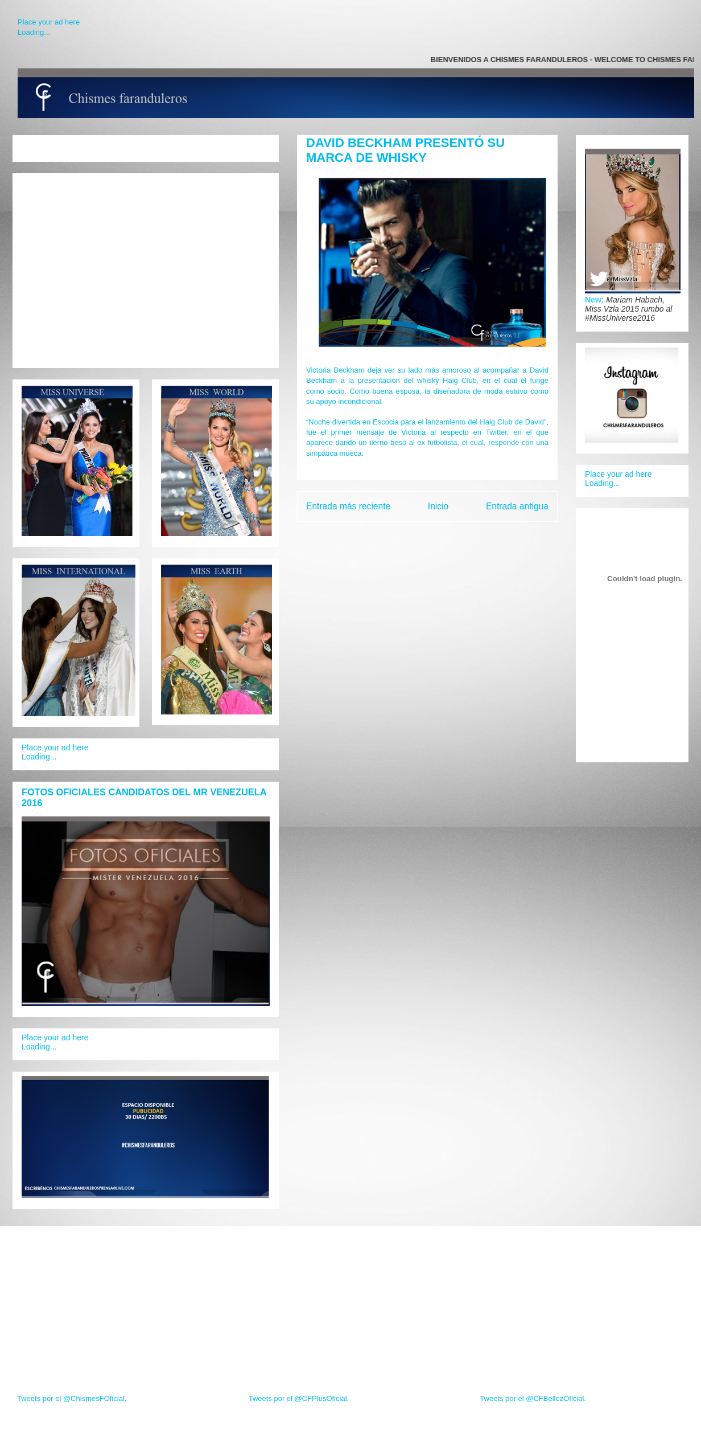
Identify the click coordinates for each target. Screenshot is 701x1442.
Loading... (34, 32)
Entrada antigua (517, 506)
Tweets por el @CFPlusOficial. (299, 1398)
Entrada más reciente (348, 506)
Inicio (438, 506)
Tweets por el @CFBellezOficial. (533, 1398)
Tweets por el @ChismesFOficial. (71, 1398)
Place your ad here (49, 22)
